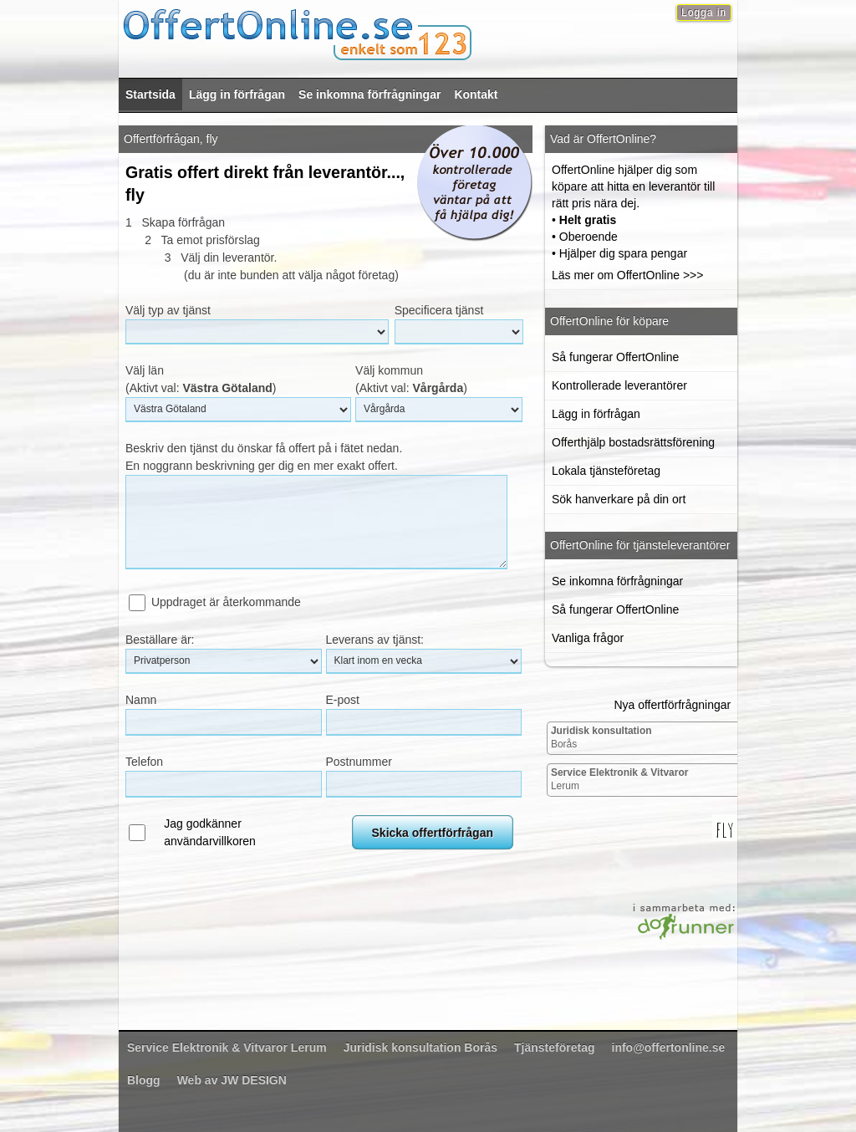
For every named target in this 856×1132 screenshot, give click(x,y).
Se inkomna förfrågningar (369, 94)
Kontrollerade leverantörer (619, 385)
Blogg (143, 1080)
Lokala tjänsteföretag (606, 470)
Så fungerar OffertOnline (615, 357)
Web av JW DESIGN (232, 1080)
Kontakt (475, 94)
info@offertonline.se (669, 1047)
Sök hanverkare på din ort (618, 499)
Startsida (150, 94)
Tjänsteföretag (554, 1047)
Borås (601, 737)
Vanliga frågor (588, 638)
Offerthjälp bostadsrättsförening (633, 442)
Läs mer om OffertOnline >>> (627, 275)
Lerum (620, 779)
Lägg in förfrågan (237, 94)
